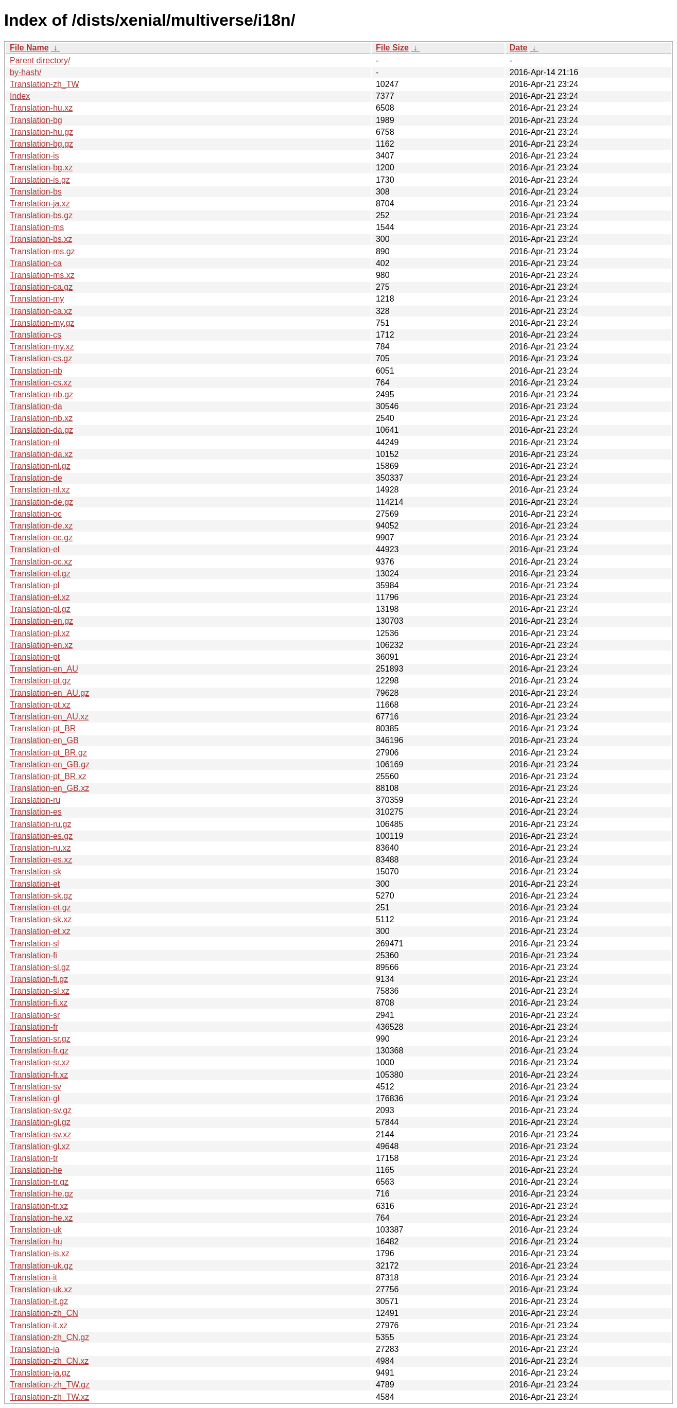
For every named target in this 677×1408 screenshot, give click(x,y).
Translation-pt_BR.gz (48, 752)
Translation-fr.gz (39, 1050)
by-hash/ (25, 72)
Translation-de (36, 477)
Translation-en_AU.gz (49, 693)
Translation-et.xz (40, 931)
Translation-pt (35, 657)
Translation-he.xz (41, 1217)
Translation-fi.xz (38, 1002)
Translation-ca (36, 263)
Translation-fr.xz (39, 1074)
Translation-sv (35, 1086)
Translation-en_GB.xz (49, 788)
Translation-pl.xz (40, 633)
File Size (392, 47)
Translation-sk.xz (41, 919)
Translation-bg (36, 120)
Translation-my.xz (42, 346)
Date (519, 47)
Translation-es (36, 811)
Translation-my (37, 298)
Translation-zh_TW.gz (50, 1384)
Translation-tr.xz (39, 1206)
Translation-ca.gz (41, 287)
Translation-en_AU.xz (49, 716)
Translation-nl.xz (40, 489)
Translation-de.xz (41, 525)
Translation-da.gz (41, 430)
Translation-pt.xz (40, 704)
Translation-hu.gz (41, 132)
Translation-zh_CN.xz (49, 1361)
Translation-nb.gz (41, 394)
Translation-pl (34, 585)
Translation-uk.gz (41, 1265)
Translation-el (34, 549)
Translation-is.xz (40, 1253)
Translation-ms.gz (42, 251)
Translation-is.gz (40, 179)
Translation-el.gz (40, 573)
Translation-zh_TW (44, 84)
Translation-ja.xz (40, 203)
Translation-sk (35, 871)
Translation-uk (36, 1229)
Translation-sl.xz (40, 991)
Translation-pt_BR (43, 728)
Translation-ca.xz (41, 311)
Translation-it (33, 1277)
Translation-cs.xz (41, 382)
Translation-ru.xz (40, 847)
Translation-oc (36, 513)
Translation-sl (34, 943)
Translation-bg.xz (41, 167)
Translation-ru (35, 800)
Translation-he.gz (41, 1193)
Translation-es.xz (41, 859)
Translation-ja (34, 1349)
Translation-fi (33, 955)
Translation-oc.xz (41, 561)
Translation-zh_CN (44, 1313)
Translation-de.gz (41, 502)
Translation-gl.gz (40, 1122)
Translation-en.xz (41, 645)
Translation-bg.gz (41, 143)
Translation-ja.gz (40, 1372)
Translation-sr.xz (40, 1062)
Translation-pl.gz (40, 609)
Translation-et (35, 883)
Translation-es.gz (41, 836)
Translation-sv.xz (40, 1134)
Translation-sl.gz (40, 967)
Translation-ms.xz (42, 275)
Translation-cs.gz (41, 358)
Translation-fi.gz (39, 979)
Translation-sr (35, 1015)
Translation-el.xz (40, 597)
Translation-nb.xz (41, 418)
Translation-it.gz (39, 1301)
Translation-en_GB (44, 740)
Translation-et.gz (40, 907)
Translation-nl (34, 442)
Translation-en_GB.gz (50, 764)
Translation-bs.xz (41, 239)
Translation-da (36, 406)
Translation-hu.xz (41, 107)
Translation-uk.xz (41, 1289)
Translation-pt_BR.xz (48, 776)
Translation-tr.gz (39, 1181)
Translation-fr (34, 1027)
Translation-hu (36, 1241)
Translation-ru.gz (40, 824)
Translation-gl (34, 1098)
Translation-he (36, 1170)
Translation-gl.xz (40, 1146)
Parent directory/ (40, 60)
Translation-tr (34, 1158)
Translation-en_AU (44, 668)
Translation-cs (35, 334)
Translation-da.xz (41, 454)
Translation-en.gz (41, 621)
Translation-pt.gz (40, 680)
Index (20, 96)
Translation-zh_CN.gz (49, 1337)
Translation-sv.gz (41, 1110)
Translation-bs (36, 191)
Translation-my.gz (42, 323)
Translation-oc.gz (41, 537)
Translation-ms (37, 227)
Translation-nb (36, 370)
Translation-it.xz (38, 1325)
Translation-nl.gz (40, 466)
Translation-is (34, 155)
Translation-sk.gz (41, 895)
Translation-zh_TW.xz (49, 1397)
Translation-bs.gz (41, 215)
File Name (29, 47)
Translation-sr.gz (40, 1038)
